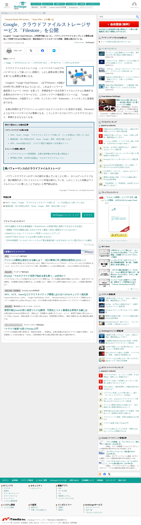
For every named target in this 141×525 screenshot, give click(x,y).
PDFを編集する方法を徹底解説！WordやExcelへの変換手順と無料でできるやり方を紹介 (43, 226)
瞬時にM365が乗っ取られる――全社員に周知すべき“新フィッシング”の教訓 (127, 102)
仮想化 (6, 491)
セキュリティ (36, 488)
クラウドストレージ (22, 63)
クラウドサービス (40, 63)
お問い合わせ (74, 480)
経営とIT (34, 507)
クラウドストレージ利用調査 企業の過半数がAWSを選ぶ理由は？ (39, 154)
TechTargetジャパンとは (58, 480)
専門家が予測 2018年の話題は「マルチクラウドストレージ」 (37, 158)
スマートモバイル (10, 496)
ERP (60, 488)
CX (60, 493)
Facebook (104, 474)
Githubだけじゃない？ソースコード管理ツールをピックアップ (32, 233)
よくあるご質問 (41, 480)
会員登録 (15, 480)
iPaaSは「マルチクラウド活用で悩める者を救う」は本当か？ (35, 276)
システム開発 (9, 507)
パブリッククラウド (72, 63)
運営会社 (65, 523)
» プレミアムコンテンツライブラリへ (113, 241)
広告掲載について (88, 480)
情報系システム (64, 496)
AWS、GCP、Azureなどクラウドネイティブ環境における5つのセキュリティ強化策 (46, 294)
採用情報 (73, 523)
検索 (138, 17)
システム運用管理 (10, 501)
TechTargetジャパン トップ (65, 215)
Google (8, 63)
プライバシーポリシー (48, 523)
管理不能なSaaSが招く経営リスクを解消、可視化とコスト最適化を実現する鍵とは (46, 310)
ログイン (6, 480)
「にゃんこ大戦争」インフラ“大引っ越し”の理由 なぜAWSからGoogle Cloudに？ (121, 200)
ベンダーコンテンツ (109, 49)
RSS (100, 474)
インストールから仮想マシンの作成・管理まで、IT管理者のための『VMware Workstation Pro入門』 (123, 282)
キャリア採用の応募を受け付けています (116, 42)
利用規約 (100, 480)
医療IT (61, 507)
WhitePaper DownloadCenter (87, 252)
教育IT (61, 510)
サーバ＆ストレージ (11, 493)
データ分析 (63, 491)
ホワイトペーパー (92, 507)
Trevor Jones (79, 42)
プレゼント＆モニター (94, 512)
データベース (56, 63)
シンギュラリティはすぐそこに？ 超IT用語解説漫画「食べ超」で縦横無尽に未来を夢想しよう (124, 262)
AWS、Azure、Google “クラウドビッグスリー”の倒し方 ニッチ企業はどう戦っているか (50, 135)
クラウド (88, 215)
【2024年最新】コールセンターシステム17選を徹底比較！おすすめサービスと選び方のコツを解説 (48, 240)
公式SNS (16, 523)
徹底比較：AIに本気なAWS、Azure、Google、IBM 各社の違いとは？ (41, 139)
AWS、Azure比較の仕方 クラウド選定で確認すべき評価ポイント (39, 143)
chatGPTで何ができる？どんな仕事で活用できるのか (28, 237)
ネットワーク (9, 498)
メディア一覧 (7, 523)
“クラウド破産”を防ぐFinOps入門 (21, 329)
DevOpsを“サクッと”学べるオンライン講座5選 (121, 159)
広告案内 (24, 523)
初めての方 (122, 480)
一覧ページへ (134, 289)
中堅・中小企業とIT (38, 510)
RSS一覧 (89, 510)
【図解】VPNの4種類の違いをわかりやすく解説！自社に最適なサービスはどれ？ (41, 230)
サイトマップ (110, 480)
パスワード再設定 (27, 480)
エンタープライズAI (66, 498)
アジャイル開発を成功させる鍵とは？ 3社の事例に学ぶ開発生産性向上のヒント (45, 260)
